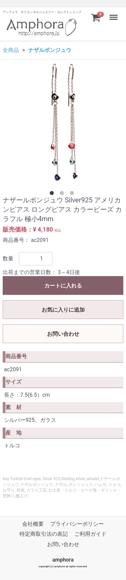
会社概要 (33, 524)
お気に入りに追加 (63, 310)
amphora (63, 560)
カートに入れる (63, 285)
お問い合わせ (63, 334)
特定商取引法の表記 (43, 534)
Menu (114, 14)
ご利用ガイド (90, 534)
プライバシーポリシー (77, 524)
